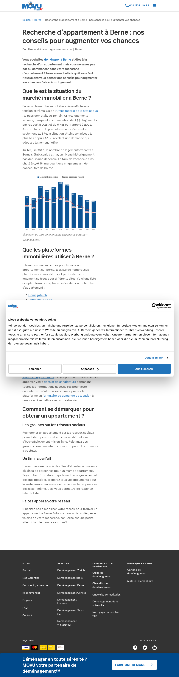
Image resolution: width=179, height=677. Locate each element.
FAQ (25, 608)
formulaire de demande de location (67, 395)
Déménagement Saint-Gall (70, 612)
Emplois (27, 600)
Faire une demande (134, 665)
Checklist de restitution (106, 594)
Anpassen (90, 368)
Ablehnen (35, 368)
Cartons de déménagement (136, 572)
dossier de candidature (60, 381)
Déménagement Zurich (71, 570)
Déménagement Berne (70, 585)
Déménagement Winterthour (67, 623)
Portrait (26, 570)
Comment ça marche (35, 585)
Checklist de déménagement (101, 585)
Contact (27, 615)
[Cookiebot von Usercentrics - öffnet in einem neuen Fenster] (154, 306)
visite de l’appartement (38, 377)
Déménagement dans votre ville (105, 603)
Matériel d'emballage (140, 581)
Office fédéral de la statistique (77, 110)
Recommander (31, 593)
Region (26, 20)
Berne (37, 20)
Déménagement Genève (71, 593)
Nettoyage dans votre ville (105, 614)
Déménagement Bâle (70, 578)
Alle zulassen (144, 368)
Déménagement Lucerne (67, 601)
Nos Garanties (30, 578)
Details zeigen (154, 357)
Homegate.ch (37, 295)
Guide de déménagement (101, 575)
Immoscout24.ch (40, 299)
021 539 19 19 (139, 5)
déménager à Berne (57, 59)
